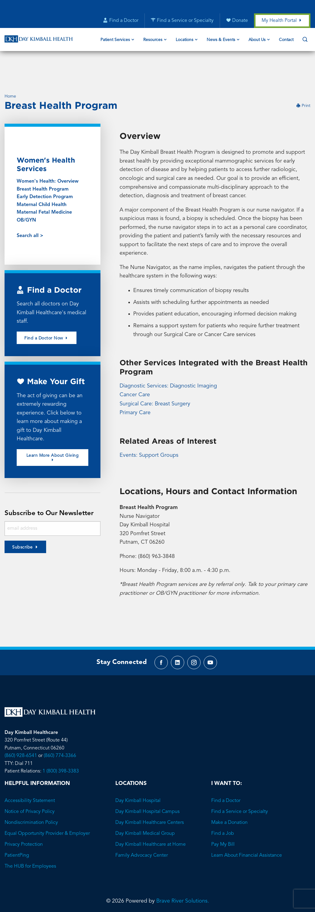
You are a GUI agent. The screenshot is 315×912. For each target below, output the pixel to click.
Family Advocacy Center (141, 829)
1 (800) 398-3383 (60, 745)
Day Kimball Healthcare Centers (149, 796)
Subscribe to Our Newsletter (51, 486)
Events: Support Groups (149, 427)
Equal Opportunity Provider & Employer (47, 807)
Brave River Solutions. (182, 875)
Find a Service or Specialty (239, 785)
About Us (257, 40)
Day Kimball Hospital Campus (147, 785)
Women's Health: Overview (48, 152)
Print (303, 77)
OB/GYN (26, 191)
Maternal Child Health (41, 176)
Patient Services (115, 40)
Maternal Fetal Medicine (44, 184)
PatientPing (17, 829)
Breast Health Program (43, 160)
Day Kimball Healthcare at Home (150, 818)
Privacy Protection (24, 818)
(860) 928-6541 (21, 730)
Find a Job (222, 807)
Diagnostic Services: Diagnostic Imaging (168, 358)
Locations (184, 40)
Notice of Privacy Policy (30, 785)
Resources (152, 40)
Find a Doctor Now (46, 310)
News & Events (221, 40)
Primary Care (135, 384)
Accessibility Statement (30, 775)
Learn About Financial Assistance (246, 829)
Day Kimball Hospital (138, 775)
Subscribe (22, 520)
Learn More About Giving (52, 430)
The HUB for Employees (30, 840)
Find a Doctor (225, 775)
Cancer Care (135, 367)
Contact (286, 40)
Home (10, 67)
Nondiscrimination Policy (31, 796)
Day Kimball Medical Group (145, 807)
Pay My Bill (223, 818)
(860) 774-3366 (60, 730)
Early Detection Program (45, 168)
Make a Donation (229, 796)
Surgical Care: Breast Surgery (155, 376)
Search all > (30, 207)
